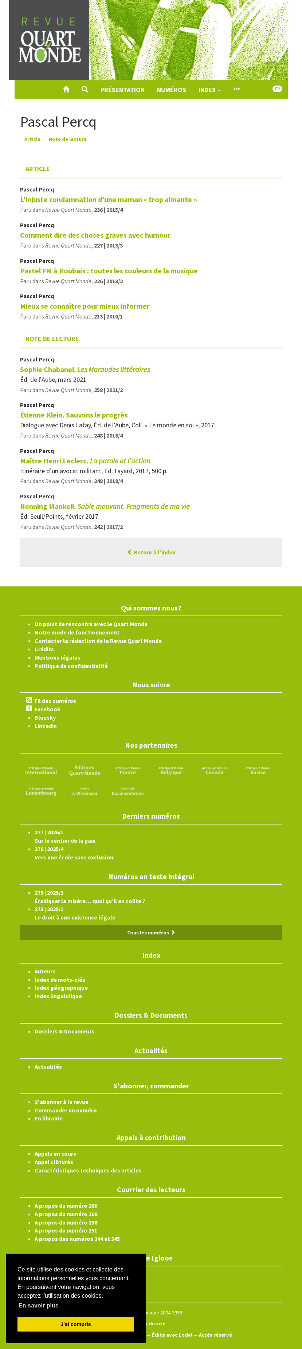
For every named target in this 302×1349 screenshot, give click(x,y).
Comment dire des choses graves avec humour (95, 235)
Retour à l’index (151, 552)
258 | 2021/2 (108, 389)
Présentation (123, 90)
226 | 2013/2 (108, 281)
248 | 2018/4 (108, 435)
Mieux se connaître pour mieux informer (85, 305)
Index (210, 90)
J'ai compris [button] (75, 1324)
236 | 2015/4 (108, 209)
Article (32, 139)
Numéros (171, 90)
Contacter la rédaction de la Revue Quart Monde (98, 640)
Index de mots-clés (60, 979)
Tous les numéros (151, 932)
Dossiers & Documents (65, 1031)
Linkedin (46, 725)
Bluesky (45, 717)
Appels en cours (55, 1153)
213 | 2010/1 (108, 316)
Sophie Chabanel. (85, 369)
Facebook (47, 709)
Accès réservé (215, 1335)
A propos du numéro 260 (66, 1205)
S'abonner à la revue (62, 1101)
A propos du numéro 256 (66, 1222)
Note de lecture (68, 139)
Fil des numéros (55, 700)
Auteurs (45, 971)
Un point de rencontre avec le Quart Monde (91, 624)
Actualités (48, 1066)
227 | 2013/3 (108, 245)
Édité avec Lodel (172, 1335)
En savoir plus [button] (38, 1305)
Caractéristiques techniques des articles (88, 1170)
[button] (85, 89)
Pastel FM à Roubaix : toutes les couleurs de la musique (109, 270)
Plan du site (151, 1323)
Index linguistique (58, 996)
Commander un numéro (66, 1110)
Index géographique (61, 987)
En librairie (49, 1118)
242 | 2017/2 (108, 526)
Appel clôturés (54, 1162)
